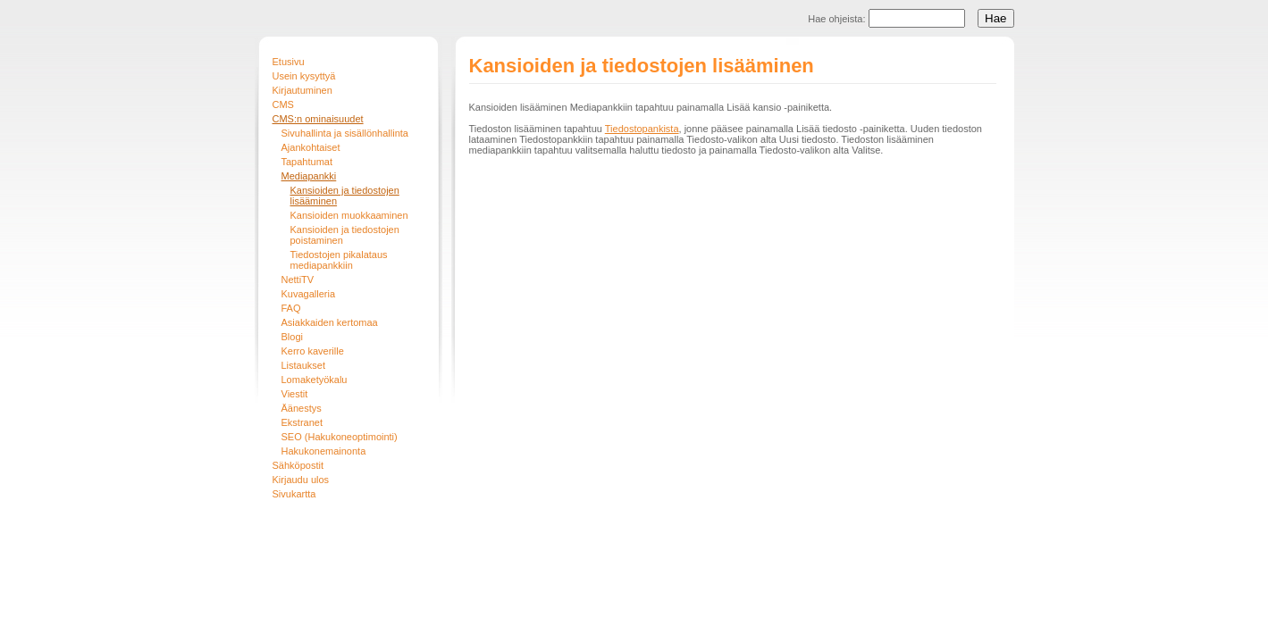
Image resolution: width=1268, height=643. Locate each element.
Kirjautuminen (302, 90)
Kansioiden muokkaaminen (349, 215)
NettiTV (298, 279)
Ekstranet (302, 422)
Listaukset (303, 365)
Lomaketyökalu (314, 379)
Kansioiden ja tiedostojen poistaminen (344, 235)
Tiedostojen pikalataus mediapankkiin (339, 260)
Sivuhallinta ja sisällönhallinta (344, 133)
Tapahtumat (306, 161)
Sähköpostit (298, 465)
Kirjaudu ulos (301, 479)
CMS (283, 104)
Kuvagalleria (308, 293)
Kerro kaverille (312, 351)
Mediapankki (309, 176)
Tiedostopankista (642, 128)
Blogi (292, 336)
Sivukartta (294, 494)
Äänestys (301, 408)
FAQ (291, 308)
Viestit (294, 393)
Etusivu (289, 61)
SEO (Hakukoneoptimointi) (339, 436)
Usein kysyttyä (304, 76)
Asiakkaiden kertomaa (329, 322)
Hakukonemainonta (323, 451)
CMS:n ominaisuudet (318, 118)
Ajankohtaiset (310, 147)
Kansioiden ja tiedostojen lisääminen (344, 195)
